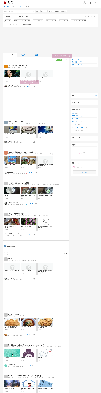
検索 (34, 11)
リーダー (84, 3)
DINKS (8, 20)
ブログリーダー (76, 59)
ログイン (90, 3)
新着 (36, 55)
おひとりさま (38, 20)
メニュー (95, 3)
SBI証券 (50, 11)
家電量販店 (63, 11)
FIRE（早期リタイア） (22, 20)
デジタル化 (56, 11)
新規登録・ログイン (77, 62)
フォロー (33, 100)
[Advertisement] (50, 40)
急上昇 (23, 55)
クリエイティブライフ (78, 20)
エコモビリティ (51, 20)
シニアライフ (10, 24)
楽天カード (43, 11)
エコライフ (63, 20)
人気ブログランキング (8, 2)
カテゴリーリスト (90, 16)
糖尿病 (37, 11)
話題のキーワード (77, 65)
